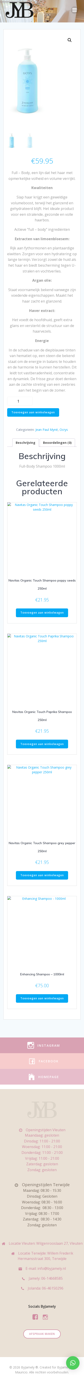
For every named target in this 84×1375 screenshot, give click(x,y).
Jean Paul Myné (46, 430)
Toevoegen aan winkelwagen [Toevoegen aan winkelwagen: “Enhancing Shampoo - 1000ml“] (42, 991)
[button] (70, 40)
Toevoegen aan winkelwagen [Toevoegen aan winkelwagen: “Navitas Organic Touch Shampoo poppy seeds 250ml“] (42, 611)
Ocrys (64, 430)
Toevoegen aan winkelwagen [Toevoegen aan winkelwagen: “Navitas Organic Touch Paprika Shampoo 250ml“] (42, 740)
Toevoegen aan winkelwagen (33, 413)
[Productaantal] (19, 401)
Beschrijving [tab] (25, 443)
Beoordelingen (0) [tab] (57, 443)
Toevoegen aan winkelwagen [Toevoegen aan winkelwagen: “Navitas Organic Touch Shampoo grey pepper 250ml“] (42, 870)
